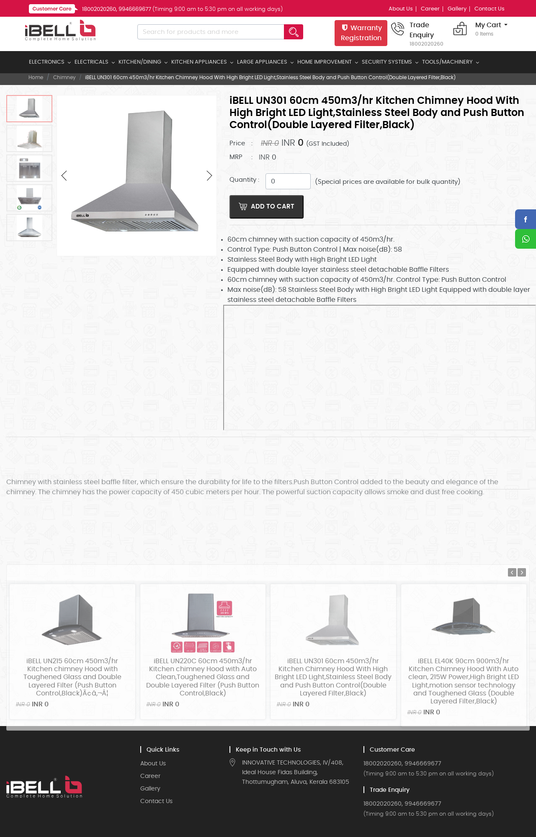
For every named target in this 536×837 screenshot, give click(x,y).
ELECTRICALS (91, 62)
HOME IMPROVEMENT (324, 62)
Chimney (64, 77)
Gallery (457, 9)
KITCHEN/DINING (140, 62)
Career (430, 9)
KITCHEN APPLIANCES (199, 62)
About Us (401, 9)
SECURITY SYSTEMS (387, 62)
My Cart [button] (488, 30)
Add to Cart (266, 206)
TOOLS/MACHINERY (447, 62)
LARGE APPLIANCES (262, 62)
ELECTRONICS (46, 62)
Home (35, 77)
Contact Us (489, 9)
